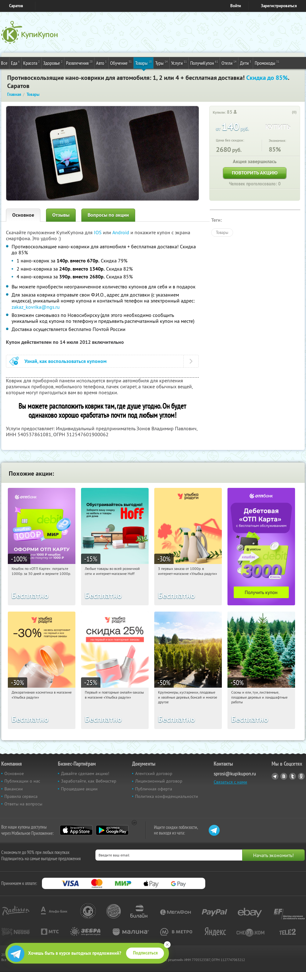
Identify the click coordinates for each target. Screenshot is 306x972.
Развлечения (79, 62)
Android (121, 232)
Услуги (179, 62)
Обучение (121, 62)
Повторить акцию (255, 172)
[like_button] (288, 112)
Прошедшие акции (79, 789)
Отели (229, 62)
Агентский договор (153, 773)
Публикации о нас (22, 781)
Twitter (292, 776)
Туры (161, 62)
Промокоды (267, 62)
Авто (101, 62)
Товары (143, 62)
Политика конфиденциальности (166, 796)
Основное (23, 215)
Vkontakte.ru (283, 776)
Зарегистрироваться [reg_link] (279, 5)
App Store (76, 830)
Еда (15, 62)
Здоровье (53, 62)
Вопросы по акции (108, 215)
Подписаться (145, 953)
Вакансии (13, 789)
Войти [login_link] (235, 5)
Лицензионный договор (158, 781)
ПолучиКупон (204, 62)
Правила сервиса (21, 796)
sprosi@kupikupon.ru (235, 774)
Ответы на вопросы (23, 804)
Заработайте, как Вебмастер (88, 781)
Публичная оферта (153, 789)
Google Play (112, 830)
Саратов (16, 5)
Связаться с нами (230, 782)
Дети (245, 62)
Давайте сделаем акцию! (85, 773)
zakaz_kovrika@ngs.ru (36, 307)
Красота (31, 62)
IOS (98, 232)
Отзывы (60, 215)
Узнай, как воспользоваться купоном (65, 361)
